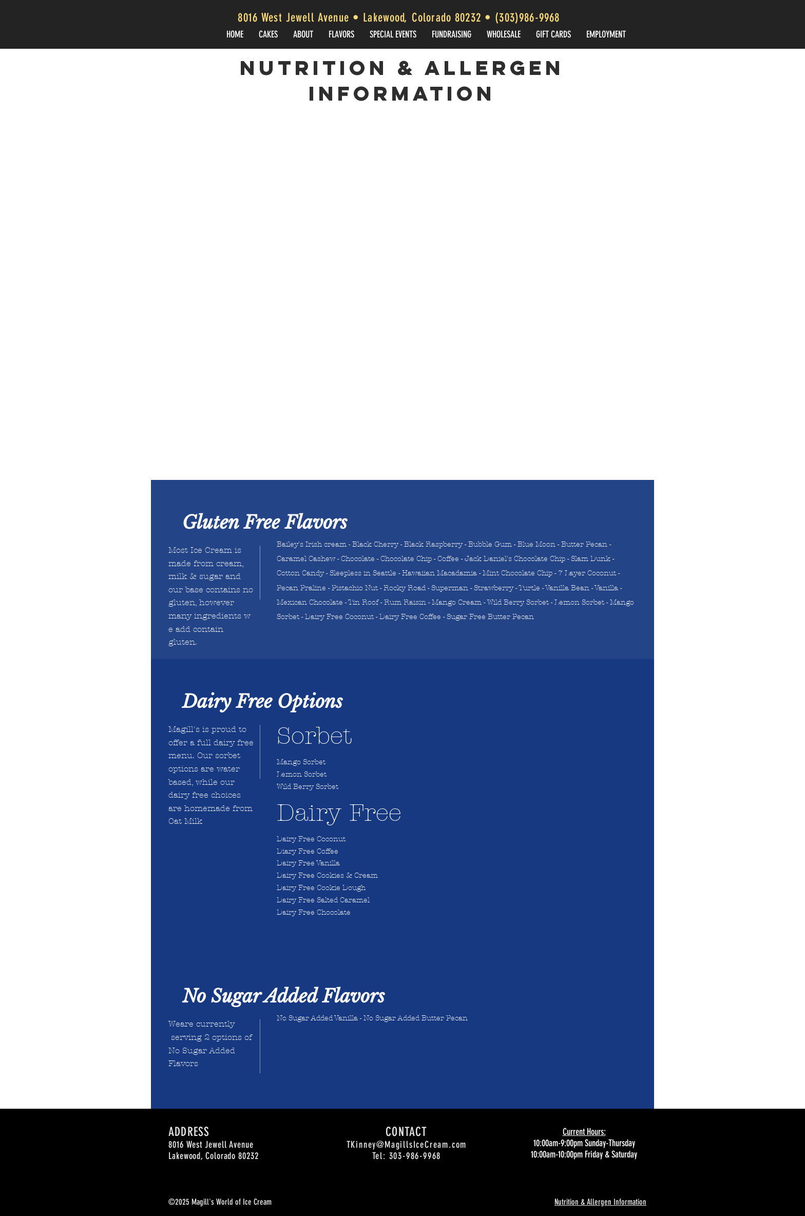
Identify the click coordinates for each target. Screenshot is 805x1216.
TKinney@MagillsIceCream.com (407, 1144)
